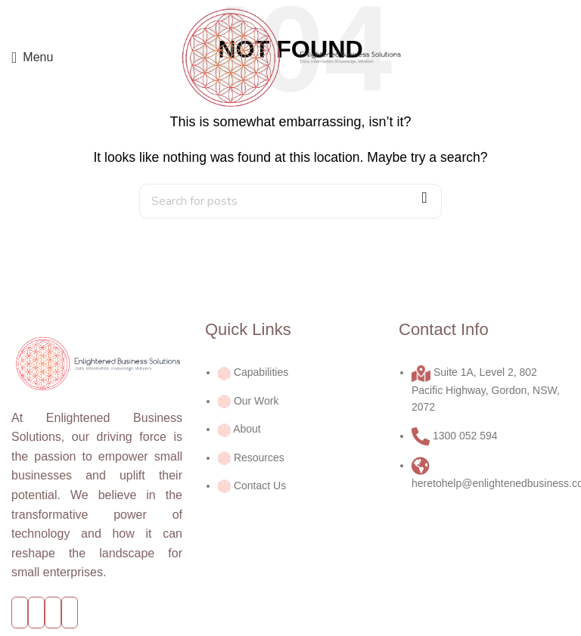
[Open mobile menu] (32, 57)
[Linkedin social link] (69, 613)
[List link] (290, 417)
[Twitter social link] (36, 613)
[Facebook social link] (19, 613)
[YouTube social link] (53, 613)
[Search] (290, 201)
